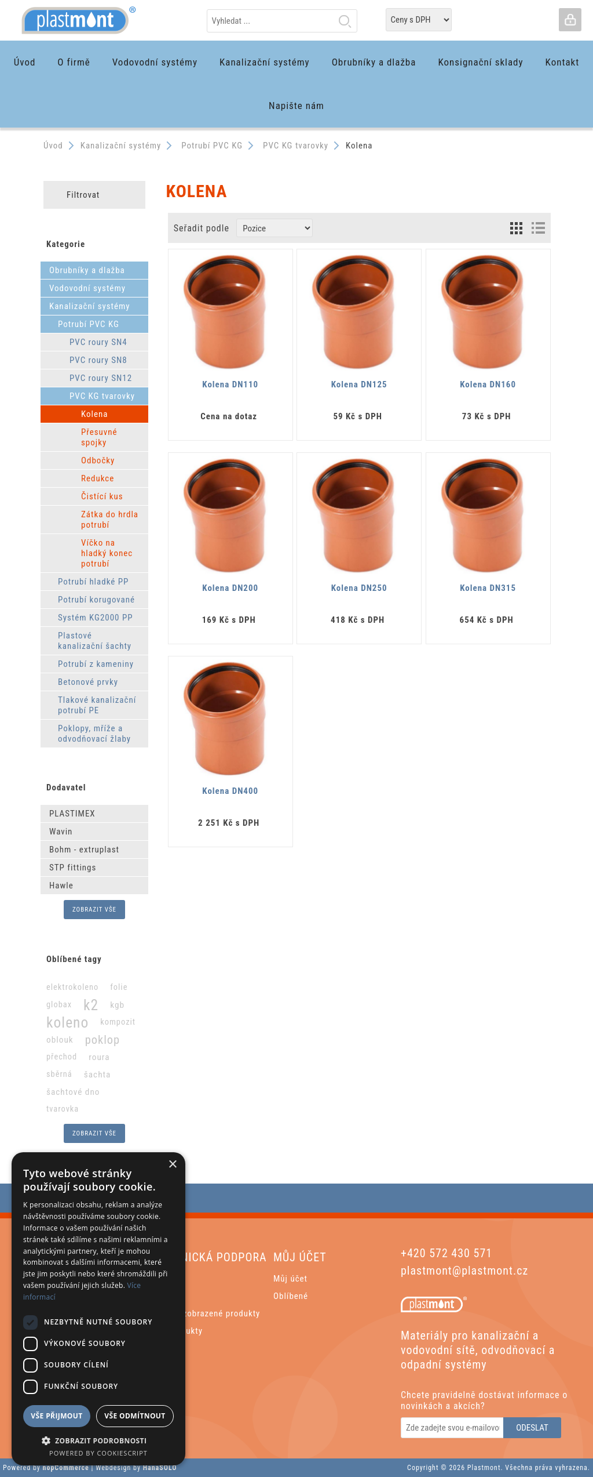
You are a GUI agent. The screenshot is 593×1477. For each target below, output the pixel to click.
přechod (61, 1057)
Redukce (97, 478)
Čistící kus (102, 496)
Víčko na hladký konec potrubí (107, 553)
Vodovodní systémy (87, 288)
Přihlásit (569, 19)
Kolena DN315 (488, 588)
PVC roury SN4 (98, 342)
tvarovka (62, 1109)
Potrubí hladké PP (93, 581)
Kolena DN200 (230, 588)
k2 (90, 1005)
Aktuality (163, 1296)
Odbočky (98, 460)
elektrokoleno (72, 987)
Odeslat (532, 1427)
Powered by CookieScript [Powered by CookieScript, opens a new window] (98, 1453)
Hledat (345, 20)
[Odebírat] (453, 1427)
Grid (517, 228)
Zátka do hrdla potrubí (109, 519)
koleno (67, 1022)
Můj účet (290, 1278)
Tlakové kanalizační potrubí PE (97, 705)
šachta (97, 1074)
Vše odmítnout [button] (134, 1416)
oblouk (60, 1040)
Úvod (53, 145)
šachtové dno (73, 1092)
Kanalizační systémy (89, 306)
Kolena (94, 414)
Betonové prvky (88, 682)
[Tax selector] (419, 19)
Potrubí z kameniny (96, 664)
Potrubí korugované (96, 599)
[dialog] (98, 1308)
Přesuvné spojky (99, 437)
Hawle (61, 885)
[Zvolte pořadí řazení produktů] (274, 228)
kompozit (118, 1022)
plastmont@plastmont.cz (464, 1271)
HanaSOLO (160, 1468)
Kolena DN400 (230, 791)
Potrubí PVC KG (88, 324)
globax (59, 1005)
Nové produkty (174, 1331)
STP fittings (72, 867)
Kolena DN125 (359, 384)
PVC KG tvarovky (102, 396)
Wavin (60, 831)
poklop (102, 1040)
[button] (98, 1440)
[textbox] (282, 20)
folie (118, 987)
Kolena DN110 (230, 384)
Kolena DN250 (359, 588)
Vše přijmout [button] (56, 1416)
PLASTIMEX (72, 813)
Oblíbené (290, 1296)
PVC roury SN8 (98, 360)
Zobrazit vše (94, 909)
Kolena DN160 (488, 384)
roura (99, 1057)
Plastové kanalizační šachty (94, 640)
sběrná (59, 1074)
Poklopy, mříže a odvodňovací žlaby (94, 733)
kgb (117, 1005)
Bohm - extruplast (84, 849)
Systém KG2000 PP (95, 617)
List (538, 228)
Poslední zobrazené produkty (203, 1313)
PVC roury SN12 (100, 378)
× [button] (172, 1164)
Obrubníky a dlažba (87, 270)
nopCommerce (66, 1468)
